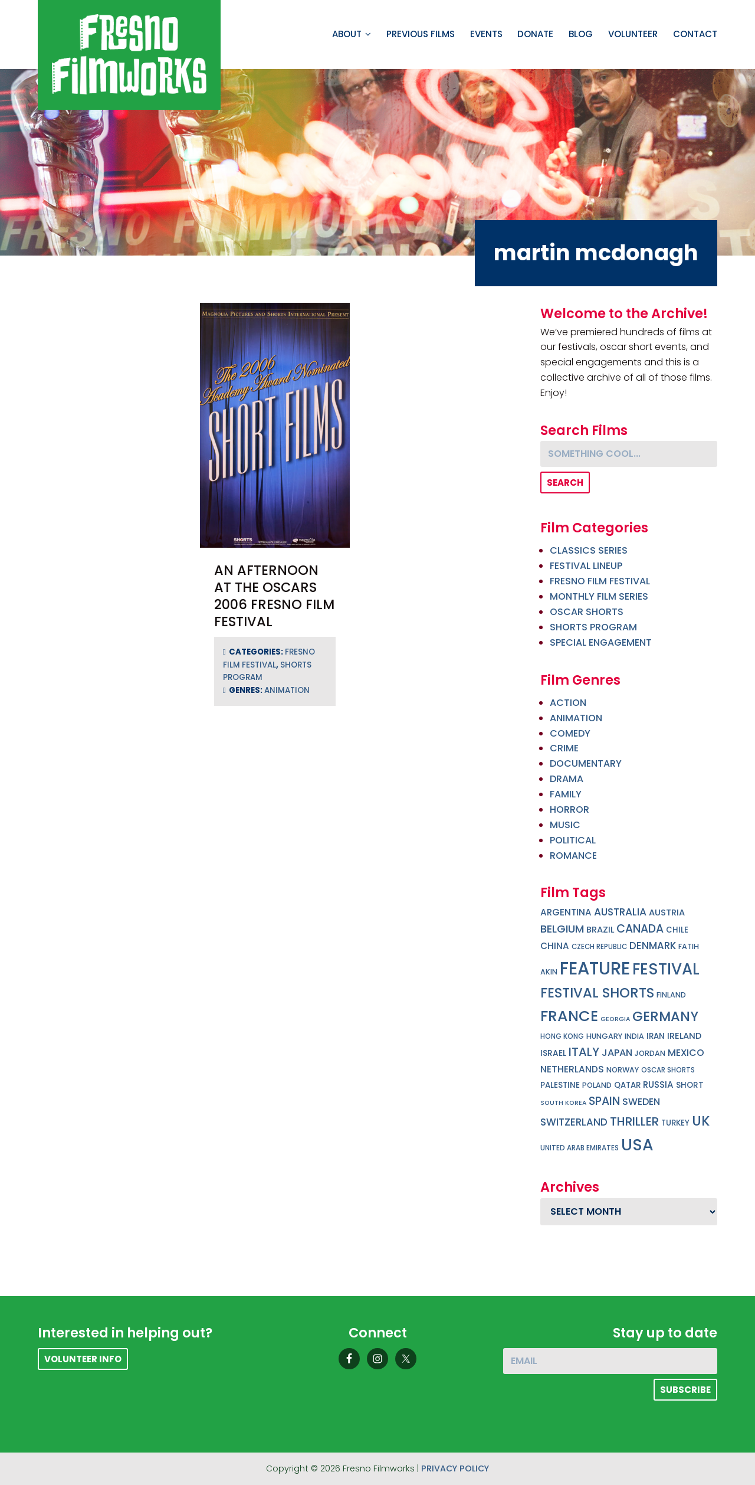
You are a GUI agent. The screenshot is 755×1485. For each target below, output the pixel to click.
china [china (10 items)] (554, 946)
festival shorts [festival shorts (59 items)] (597, 992)
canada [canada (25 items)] (640, 929)
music (565, 825)
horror (569, 809)
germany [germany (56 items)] (665, 1016)
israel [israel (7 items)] (553, 1053)
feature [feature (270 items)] (595, 968)
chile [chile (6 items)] (677, 930)
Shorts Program (593, 627)
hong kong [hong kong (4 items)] (562, 1036)
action (568, 702)
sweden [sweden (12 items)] (641, 1101)
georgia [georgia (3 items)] (615, 1019)
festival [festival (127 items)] (666, 969)
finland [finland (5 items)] (671, 995)
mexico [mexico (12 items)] (686, 1052)
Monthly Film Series (599, 596)
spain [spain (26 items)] (604, 1101)
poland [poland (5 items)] (597, 1085)
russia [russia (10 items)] (658, 1084)
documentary (586, 763)
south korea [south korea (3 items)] (563, 1102)
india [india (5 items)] (634, 1036)
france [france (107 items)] (569, 1015)
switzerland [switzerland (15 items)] (574, 1122)
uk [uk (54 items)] (701, 1121)
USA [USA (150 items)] (637, 1145)
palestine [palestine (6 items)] (560, 1085)
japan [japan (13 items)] (617, 1052)
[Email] (610, 1361)
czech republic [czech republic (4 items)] (599, 946)
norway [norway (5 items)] (622, 1070)
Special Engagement (601, 642)
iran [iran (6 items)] (655, 1036)
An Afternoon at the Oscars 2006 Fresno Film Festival (274, 596)
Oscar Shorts (586, 612)
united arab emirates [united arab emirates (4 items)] (579, 1148)
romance (573, 855)
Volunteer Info (83, 1359)
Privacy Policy (455, 1468)
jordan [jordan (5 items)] (650, 1053)
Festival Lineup (586, 566)
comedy (570, 733)
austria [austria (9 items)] (667, 912)
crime (564, 748)
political (573, 840)
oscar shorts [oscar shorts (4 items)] (668, 1070)
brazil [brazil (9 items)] (600, 930)
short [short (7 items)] (690, 1085)
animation (287, 690)
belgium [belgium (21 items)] (562, 928)
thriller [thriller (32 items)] (634, 1121)
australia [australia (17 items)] (620, 912)
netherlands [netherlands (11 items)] (572, 1069)
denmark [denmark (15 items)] (652, 945)
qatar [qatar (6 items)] (627, 1085)
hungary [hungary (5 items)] (604, 1036)
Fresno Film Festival (600, 581)
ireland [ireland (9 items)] (684, 1036)
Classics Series (589, 550)
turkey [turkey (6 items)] (675, 1123)
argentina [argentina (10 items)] (566, 912)
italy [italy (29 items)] (584, 1052)
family (566, 794)
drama (566, 779)
